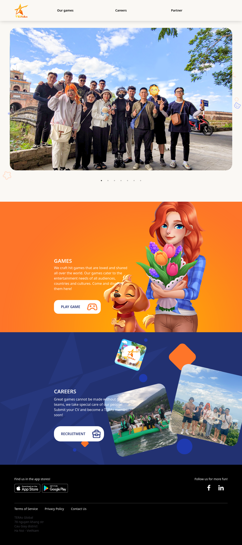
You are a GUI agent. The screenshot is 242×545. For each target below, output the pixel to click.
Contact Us (78, 509)
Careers (121, 10)
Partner (176, 10)
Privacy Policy (54, 509)
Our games (65, 10)
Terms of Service (26, 509)
